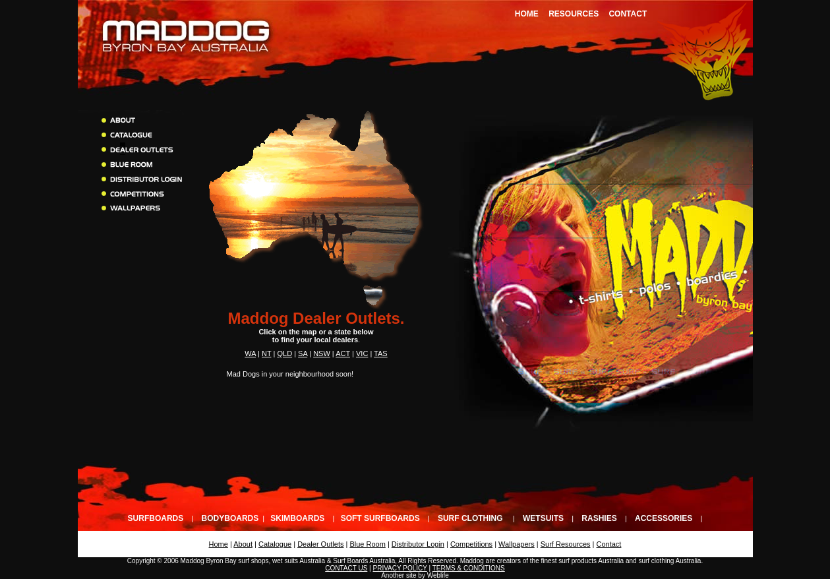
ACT (343, 353)
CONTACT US (346, 568)
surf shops (253, 560)
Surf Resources (566, 544)
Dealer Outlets (320, 544)
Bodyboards (230, 518)
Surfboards (156, 518)
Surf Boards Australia (364, 560)
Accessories (663, 518)
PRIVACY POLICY (399, 568)
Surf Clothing (470, 518)
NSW (321, 353)
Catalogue (274, 544)
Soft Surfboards (380, 518)
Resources (573, 13)
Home (527, 13)
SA (302, 353)
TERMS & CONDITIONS (468, 568)
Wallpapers (516, 544)
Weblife (438, 575)
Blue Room (367, 544)
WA (250, 353)
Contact (627, 13)
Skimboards (297, 518)
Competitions (471, 544)
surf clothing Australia (669, 560)
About (242, 544)
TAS (381, 353)
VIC (362, 353)
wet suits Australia (298, 560)
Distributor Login (418, 544)
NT (266, 353)
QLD (284, 353)
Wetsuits (543, 518)
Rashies (598, 518)
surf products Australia (591, 560)
